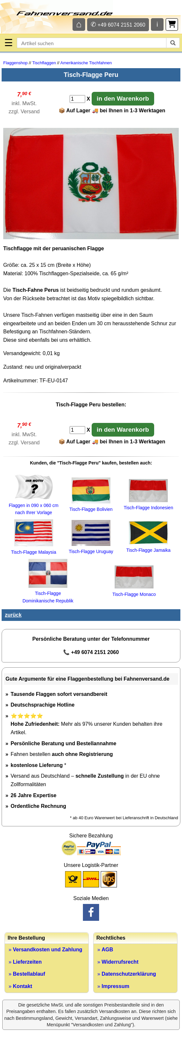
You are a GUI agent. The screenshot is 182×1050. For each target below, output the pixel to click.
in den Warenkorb (123, 98)
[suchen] (173, 43)
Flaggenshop (15, 62)
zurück (13, 615)
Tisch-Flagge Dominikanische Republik (47, 593)
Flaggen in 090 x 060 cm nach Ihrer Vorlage (33, 505)
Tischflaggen (44, 62)
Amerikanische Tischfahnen (86, 62)
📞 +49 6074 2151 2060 (91, 652)
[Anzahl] (77, 99)
